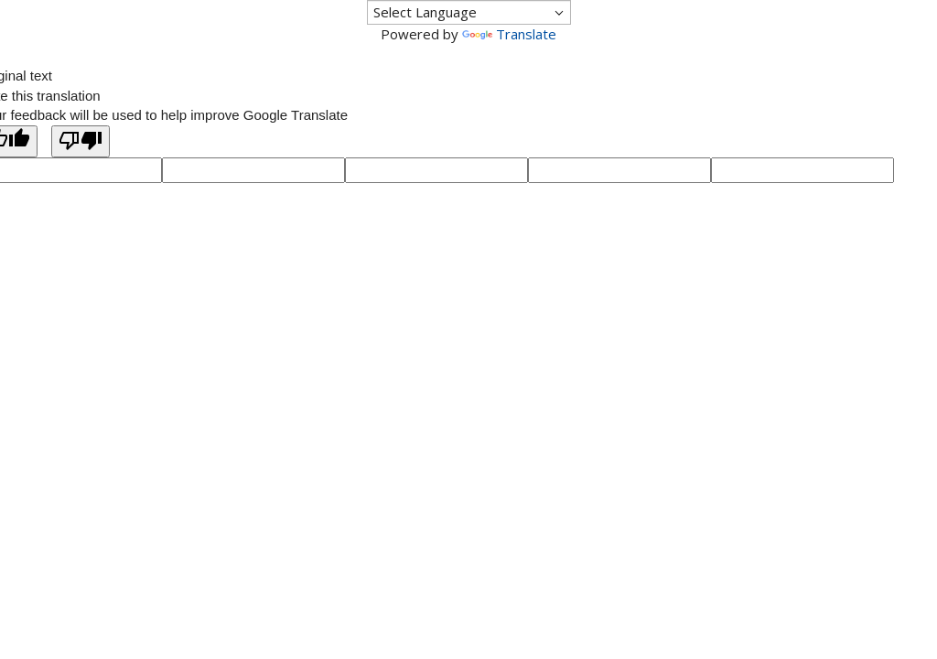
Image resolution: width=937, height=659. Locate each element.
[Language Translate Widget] (469, 12)
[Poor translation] (80, 141)
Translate (509, 34)
